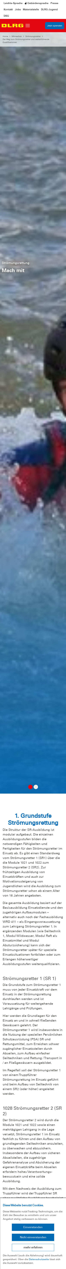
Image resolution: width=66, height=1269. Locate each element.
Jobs (18, 9)
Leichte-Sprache (13, 3)
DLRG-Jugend (49, 9)
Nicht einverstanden (33, 1237)
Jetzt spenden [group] (54, 25)
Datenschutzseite (39, 1259)
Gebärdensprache (36, 3)
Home (5, 36)
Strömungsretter (33, 36)
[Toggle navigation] (27, 25)
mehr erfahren (33, 1247)
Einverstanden (33, 1227)
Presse (54, 3)
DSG (6, 15)
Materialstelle (31, 9)
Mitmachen (17, 36)
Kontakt (8, 9)
